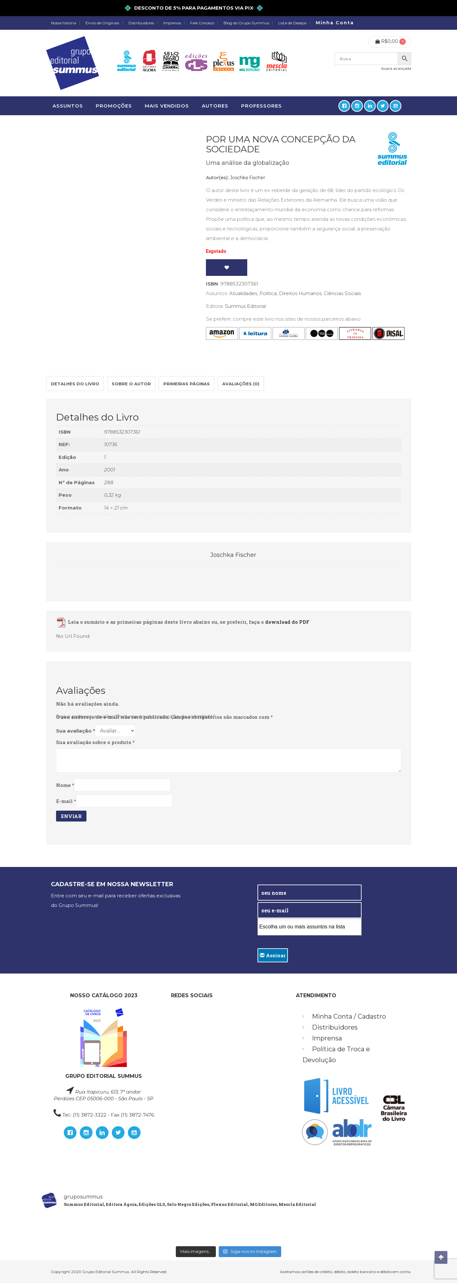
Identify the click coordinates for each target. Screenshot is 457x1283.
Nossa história (63, 23)
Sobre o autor (131, 383)
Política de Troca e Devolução (336, 1054)
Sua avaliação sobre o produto (95, 742)
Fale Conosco (202, 23)
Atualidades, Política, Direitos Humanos (275, 293)
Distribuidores (141, 23)
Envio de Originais (102, 23)
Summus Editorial (245, 306)
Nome (65, 785)
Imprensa (172, 23)
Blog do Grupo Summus (246, 23)
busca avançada (396, 68)
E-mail (66, 801)
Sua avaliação (75, 731)
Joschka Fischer (247, 177)
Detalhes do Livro (75, 383)
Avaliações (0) (240, 383)
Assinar (273, 955)
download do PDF (287, 622)
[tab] (75, 383)
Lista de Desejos (292, 23)
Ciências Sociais (342, 293)
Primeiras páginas (186, 383)
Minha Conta (335, 22)
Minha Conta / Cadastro (349, 1016)
